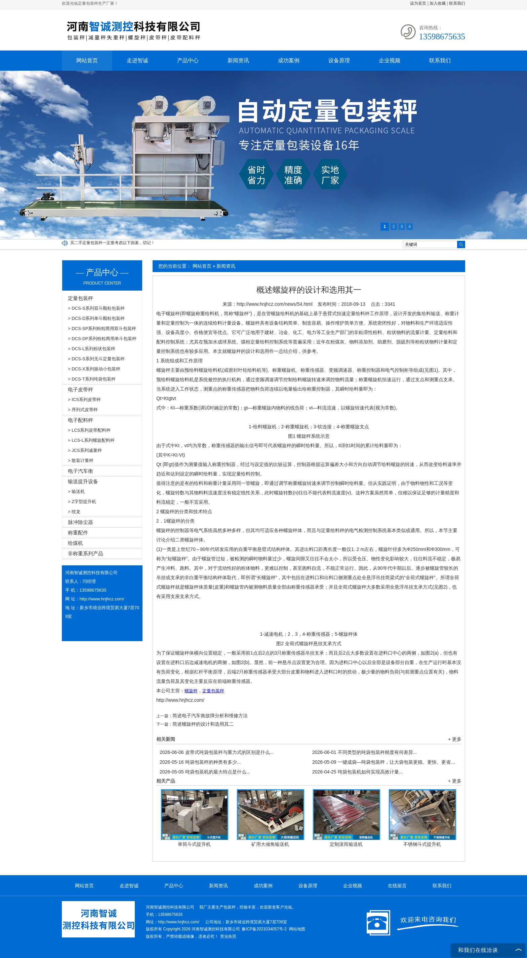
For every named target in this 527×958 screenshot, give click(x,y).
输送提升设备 (83, 481)
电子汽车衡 (80, 471)
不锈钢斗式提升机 (422, 844)
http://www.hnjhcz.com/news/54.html (275, 304)
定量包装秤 (80, 298)
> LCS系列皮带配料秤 (89, 430)
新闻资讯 (238, 60)
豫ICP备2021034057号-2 (264, 929)
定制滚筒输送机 (346, 844)
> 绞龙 (74, 511)
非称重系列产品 (85, 553)
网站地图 (297, 929)
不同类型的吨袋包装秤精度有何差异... (364, 752)
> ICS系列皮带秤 (84, 399)
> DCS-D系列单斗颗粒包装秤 (96, 318)
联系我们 (457, 3)
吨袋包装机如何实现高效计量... (357, 771)
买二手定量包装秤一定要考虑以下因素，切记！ (112, 242)
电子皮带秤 (80, 389)
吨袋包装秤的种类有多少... (200, 762)
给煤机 (75, 543)
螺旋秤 (242, 313)
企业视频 (389, 60)
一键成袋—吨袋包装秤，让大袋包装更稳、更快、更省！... (385, 762)
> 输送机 (76, 491)
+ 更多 (454, 739)
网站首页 (87, 60)
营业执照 (228, 936)
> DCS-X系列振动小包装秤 (94, 368)
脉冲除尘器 (80, 522)
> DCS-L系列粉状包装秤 (91, 348)
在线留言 (397, 885)
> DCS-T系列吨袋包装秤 (92, 379)
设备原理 (339, 60)
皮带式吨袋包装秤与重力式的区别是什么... (217, 752)
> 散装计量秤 (80, 460)
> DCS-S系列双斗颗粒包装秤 (96, 308)
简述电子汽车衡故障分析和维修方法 (210, 715)
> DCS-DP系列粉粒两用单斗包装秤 (102, 338)
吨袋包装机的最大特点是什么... (205, 771)
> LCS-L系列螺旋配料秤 (91, 440)
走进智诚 (137, 60)
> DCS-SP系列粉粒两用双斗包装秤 (102, 328)
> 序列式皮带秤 (83, 409)
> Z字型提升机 (82, 501)
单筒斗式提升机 (194, 844)
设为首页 (418, 3)
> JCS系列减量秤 (85, 450)
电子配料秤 (80, 420)
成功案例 (288, 60)
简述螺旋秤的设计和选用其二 (203, 724)
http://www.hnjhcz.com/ (180, 700)
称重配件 (78, 532)
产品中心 (188, 60)
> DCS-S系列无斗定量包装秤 (96, 358)
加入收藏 (438, 3)
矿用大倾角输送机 (270, 844)
